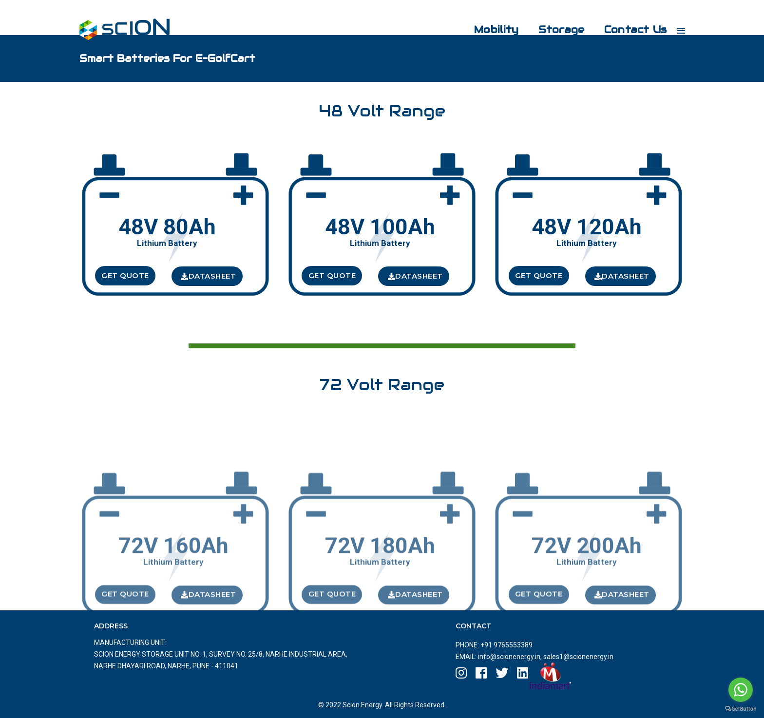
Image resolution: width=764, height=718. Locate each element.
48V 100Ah (380, 227)
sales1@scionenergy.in (577, 657)
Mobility (489, 17)
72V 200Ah (587, 580)
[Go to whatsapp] (740, 690)
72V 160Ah (173, 580)
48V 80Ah (167, 227)
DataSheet (208, 276)
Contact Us (628, 17)
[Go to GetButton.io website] (740, 708)
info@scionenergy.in (509, 657)
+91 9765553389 (506, 645)
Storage (554, 17)
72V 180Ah (380, 580)
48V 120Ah (587, 227)
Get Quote (125, 275)
